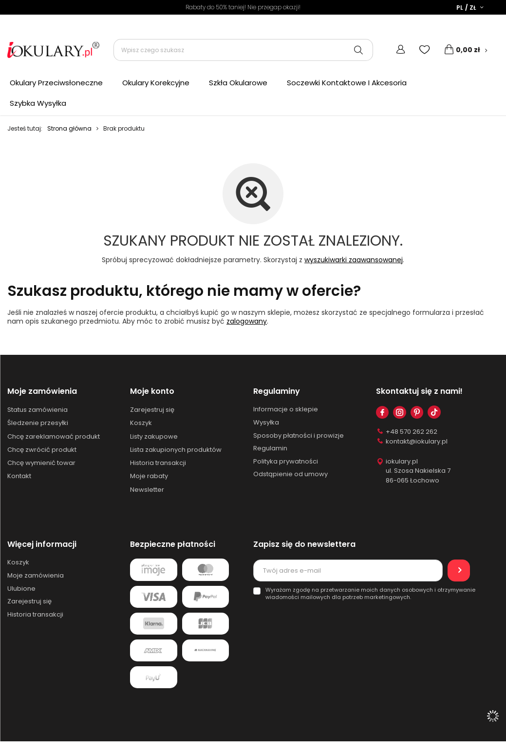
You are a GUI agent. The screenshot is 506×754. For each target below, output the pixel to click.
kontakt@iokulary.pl (417, 442)
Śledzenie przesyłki (37, 424)
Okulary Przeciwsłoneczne (56, 82)
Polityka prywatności (285, 462)
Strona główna (69, 128)
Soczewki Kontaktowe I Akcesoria (347, 82)
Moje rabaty (149, 477)
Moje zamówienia (42, 392)
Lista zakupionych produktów (176, 450)
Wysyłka (266, 423)
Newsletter (147, 490)
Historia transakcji (158, 464)
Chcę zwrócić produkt (41, 450)
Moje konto (152, 392)
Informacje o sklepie (285, 410)
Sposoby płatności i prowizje (298, 436)
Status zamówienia (37, 411)
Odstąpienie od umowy (290, 475)
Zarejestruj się (152, 411)
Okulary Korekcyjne (155, 82)
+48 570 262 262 (411, 433)
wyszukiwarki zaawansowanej (353, 260)
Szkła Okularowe (238, 82)
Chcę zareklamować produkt (53, 437)
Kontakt (19, 477)
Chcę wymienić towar (41, 464)
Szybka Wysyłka (38, 103)
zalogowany (246, 321)
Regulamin (270, 449)
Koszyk (141, 424)
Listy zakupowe (154, 437)
